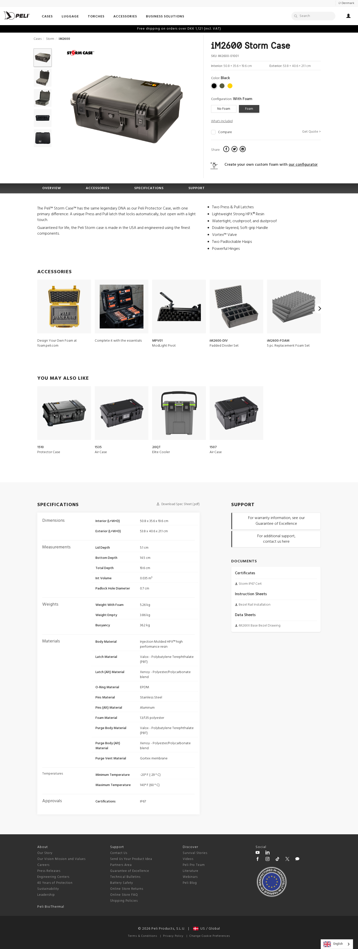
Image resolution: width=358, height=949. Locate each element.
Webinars (190, 877)
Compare (225, 132)
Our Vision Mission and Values (61, 859)
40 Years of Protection (55, 883)
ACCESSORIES (97, 188)
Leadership (46, 894)
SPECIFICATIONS (149, 188)
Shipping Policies (124, 900)
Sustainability (48, 889)
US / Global (206, 929)
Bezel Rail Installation (254, 605)
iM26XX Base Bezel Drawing (259, 626)
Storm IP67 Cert (250, 584)
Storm (50, 39)
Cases (38, 39)
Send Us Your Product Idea (131, 859)
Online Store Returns (126, 889)
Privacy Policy (173, 936)
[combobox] (337, 944)
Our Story (44, 853)
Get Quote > (311, 132)
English (333, 944)
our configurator (303, 164)
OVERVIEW (51, 188)
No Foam (223, 108)
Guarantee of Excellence (129, 871)
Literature (190, 871)
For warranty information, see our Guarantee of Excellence (276, 521)
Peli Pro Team (194, 865)
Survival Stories (195, 853)
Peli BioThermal (50, 907)
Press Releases (48, 871)
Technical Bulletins (125, 877)
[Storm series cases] (80, 53)
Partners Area (121, 865)
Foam (249, 108)
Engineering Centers (53, 877)
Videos (188, 859)
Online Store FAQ (124, 894)
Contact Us (118, 853)
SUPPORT (196, 188)
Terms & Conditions (142, 936)
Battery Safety (121, 883)
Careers (43, 865)
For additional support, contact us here (276, 539)
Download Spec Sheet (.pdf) (178, 504)
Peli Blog (190, 883)
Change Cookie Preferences (209, 936)
